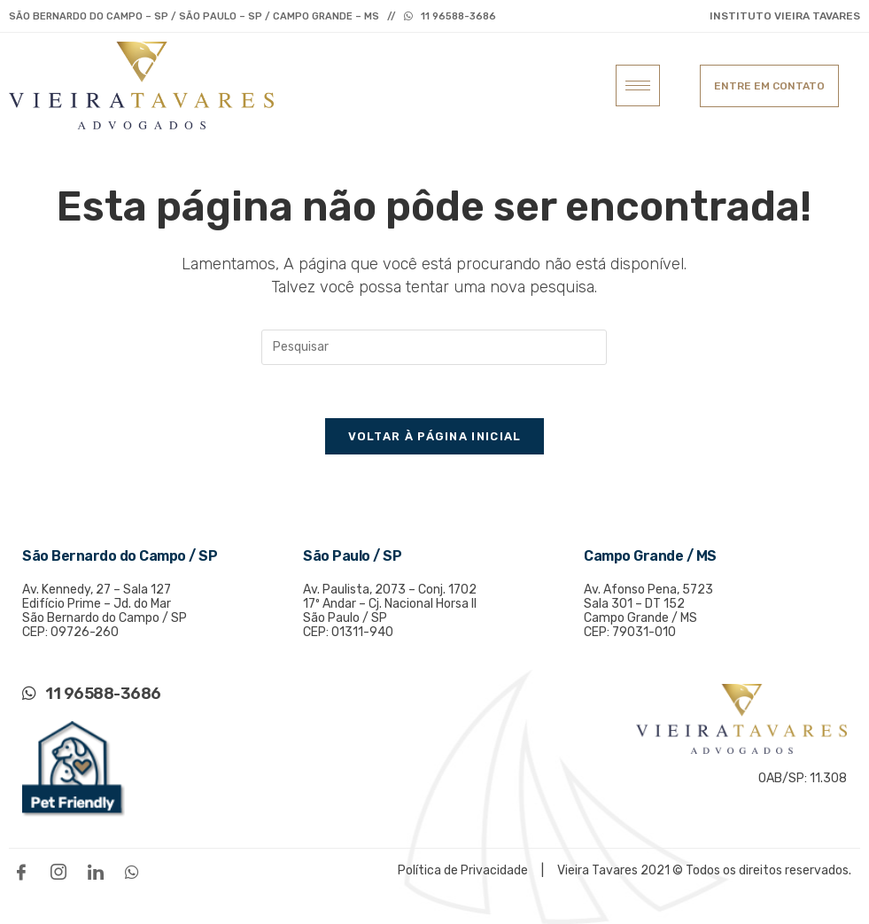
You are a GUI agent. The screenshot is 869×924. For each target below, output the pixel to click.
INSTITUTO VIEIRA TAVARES (785, 16)
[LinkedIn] (100, 871)
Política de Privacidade (464, 870)
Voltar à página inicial (435, 436)
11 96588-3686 (458, 16)
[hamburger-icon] (638, 85)
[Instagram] (62, 871)
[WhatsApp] (136, 871)
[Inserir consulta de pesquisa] (434, 347)
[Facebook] (25, 871)
